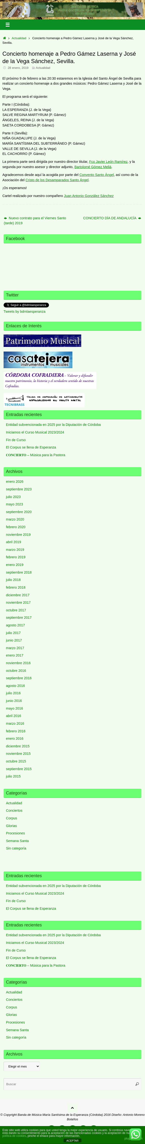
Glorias (11, 826)
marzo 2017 (15, 648)
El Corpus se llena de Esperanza (31, 447)
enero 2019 (14, 565)
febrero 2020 (16, 527)
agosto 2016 (15, 686)
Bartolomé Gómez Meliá (93, 167)
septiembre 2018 (19, 572)
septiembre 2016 (19, 678)
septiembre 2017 (19, 617)
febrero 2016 (16, 731)
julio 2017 (13, 633)
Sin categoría (16, 848)
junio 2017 (14, 640)
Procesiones (15, 833)
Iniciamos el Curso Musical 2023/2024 (35, 432)
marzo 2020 (15, 519)
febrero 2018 (16, 587)
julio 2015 (13, 776)
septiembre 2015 (19, 769)
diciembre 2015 (17, 746)
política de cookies (14, 1136)
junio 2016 (14, 701)
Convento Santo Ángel (96, 175)
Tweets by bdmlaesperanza (24, 311)
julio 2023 (13, 497)
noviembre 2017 (18, 602)
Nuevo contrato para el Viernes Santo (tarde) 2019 (35, 220)
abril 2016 (13, 716)
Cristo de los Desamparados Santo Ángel (57, 180)
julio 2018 (13, 580)
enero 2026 (14, 481)
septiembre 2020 (19, 512)
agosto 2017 (15, 625)
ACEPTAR (72, 1140)
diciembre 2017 (17, 595)
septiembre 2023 (19, 489)
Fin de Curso (16, 440)
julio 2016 (13, 693)
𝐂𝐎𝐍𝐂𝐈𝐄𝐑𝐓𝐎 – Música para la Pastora (35, 455)
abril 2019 (13, 542)
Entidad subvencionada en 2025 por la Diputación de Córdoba (53, 425)
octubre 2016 (16, 671)
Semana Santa (17, 841)
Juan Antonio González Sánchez (89, 196)
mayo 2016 (14, 708)
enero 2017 (14, 655)
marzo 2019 (15, 550)
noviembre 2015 (18, 753)
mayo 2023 (14, 504)
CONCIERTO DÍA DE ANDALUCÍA (112, 218)
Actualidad (19, 38)
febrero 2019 (16, 557)
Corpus (11, 818)
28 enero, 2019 (18, 68)
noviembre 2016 (18, 663)
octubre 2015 (16, 761)
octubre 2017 (16, 610)
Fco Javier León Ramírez (108, 162)
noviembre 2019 (18, 534)
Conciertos (14, 810)
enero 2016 (14, 738)
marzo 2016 (15, 723)
